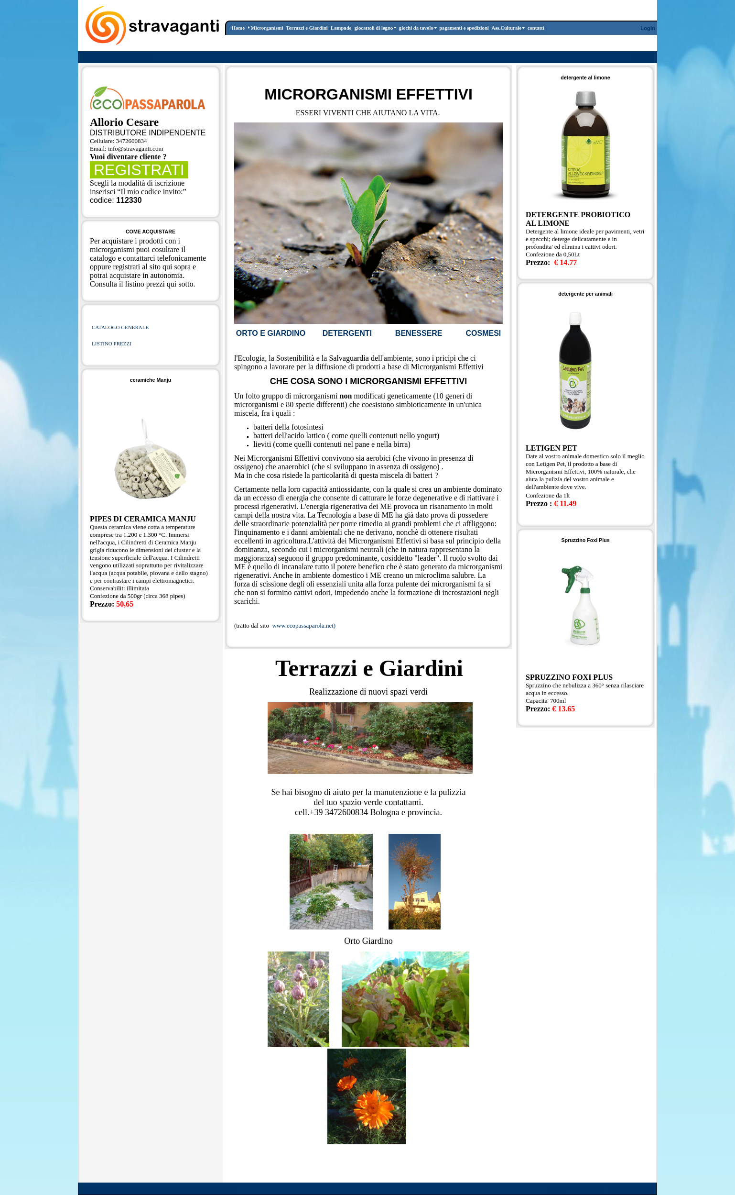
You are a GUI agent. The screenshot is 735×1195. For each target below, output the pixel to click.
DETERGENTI (347, 333)
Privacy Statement (631, 1189)
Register (644, 58)
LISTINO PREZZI (111, 343)
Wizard (556, 1189)
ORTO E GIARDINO (271, 333)
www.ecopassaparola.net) (302, 625)
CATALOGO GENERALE (120, 327)
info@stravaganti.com (135, 148)
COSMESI (483, 333)
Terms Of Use (586, 1189)
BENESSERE (419, 333)
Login (647, 28)
